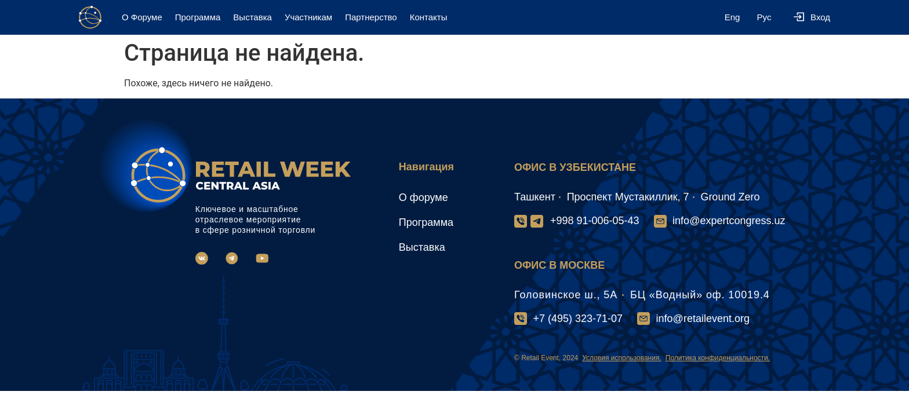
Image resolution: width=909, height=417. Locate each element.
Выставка (252, 17)
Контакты (429, 17)
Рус (764, 17)
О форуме (423, 197)
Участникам (308, 17)
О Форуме (142, 17)
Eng (732, 17)
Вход (820, 17)
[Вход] (799, 18)
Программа (198, 17)
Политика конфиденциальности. (718, 358)
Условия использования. (621, 358)
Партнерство (371, 17)
